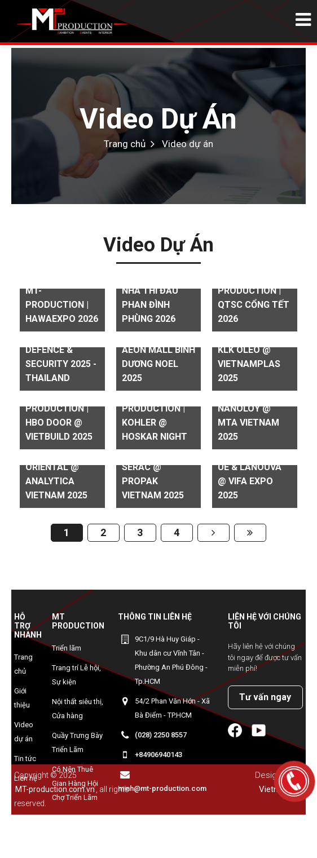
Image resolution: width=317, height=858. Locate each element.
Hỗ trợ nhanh (28, 625)
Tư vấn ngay (265, 697)
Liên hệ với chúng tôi (264, 621)
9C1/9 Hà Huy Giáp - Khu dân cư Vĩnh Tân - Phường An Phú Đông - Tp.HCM (171, 660)
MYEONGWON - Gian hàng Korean (77, 831)
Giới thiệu (22, 698)
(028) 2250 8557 (161, 735)
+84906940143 (158, 754)
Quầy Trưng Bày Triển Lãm (77, 742)
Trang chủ (125, 143)
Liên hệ (25, 778)
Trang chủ (23, 664)
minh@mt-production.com (162, 788)
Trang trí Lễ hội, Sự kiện (76, 675)
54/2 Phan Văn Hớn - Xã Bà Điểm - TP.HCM (172, 708)
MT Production (78, 621)
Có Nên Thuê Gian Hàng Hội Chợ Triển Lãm (75, 783)
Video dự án (158, 119)
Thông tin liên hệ (155, 616)
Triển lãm (66, 648)
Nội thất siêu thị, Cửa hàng (77, 708)
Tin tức (25, 758)
